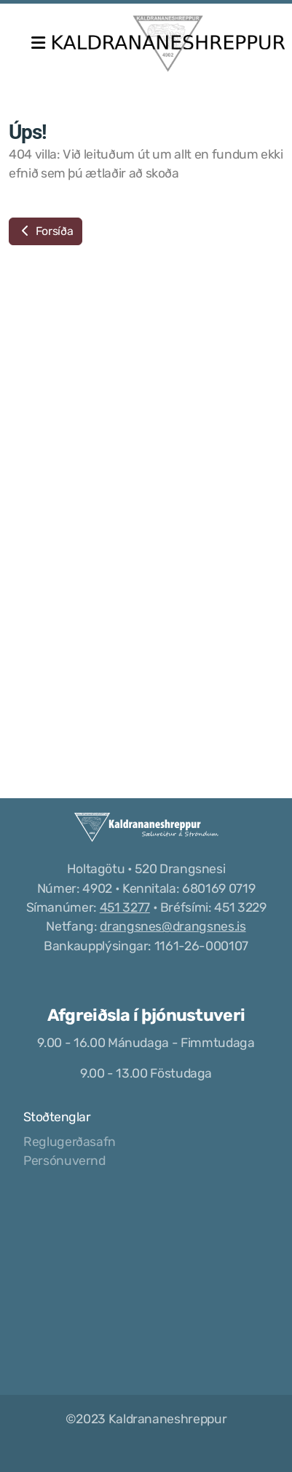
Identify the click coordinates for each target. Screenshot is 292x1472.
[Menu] (37, 43)
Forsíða (45, 231)
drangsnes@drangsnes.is (172, 926)
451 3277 (125, 907)
